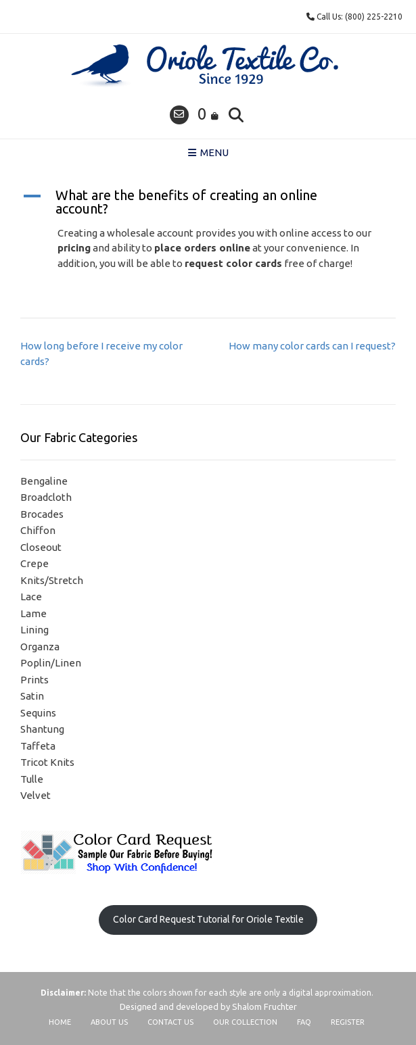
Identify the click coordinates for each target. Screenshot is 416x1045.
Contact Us (170, 1022)
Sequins (38, 713)
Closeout (41, 547)
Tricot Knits (47, 762)
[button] (208, 202)
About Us (109, 1022)
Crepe (34, 563)
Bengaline (44, 481)
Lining (34, 629)
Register (348, 1022)
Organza (40, 646)
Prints (34, 679)
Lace (31, 596)
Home (60, 1022)
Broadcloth (46, 497)
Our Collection (245, 1022)
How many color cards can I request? (312, 345)
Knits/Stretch (51, 580)
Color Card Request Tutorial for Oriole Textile (208, 919)
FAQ (304, 1022)
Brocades (42, 514)
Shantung (42, 729)
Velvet (35, 795)
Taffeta (37, 746)
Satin (32, 696)
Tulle (31, 779)
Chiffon (37, 530)
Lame (33, 613)
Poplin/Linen (50, 663)
